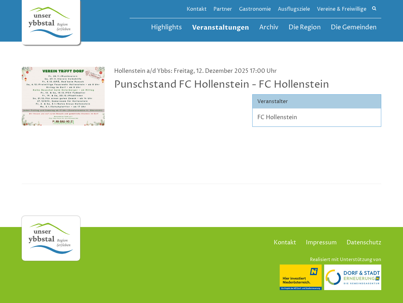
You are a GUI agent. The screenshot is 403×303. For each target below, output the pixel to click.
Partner (222, 9)
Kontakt (197, 9)
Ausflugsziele (294, 9)
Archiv (268, 27)
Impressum (321, 243)
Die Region (305, 27)
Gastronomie (255, 9)
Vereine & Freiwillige (341, 9)
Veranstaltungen (220, 27)
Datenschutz (364, 243)
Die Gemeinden (354, 27)
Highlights (166, 27)
